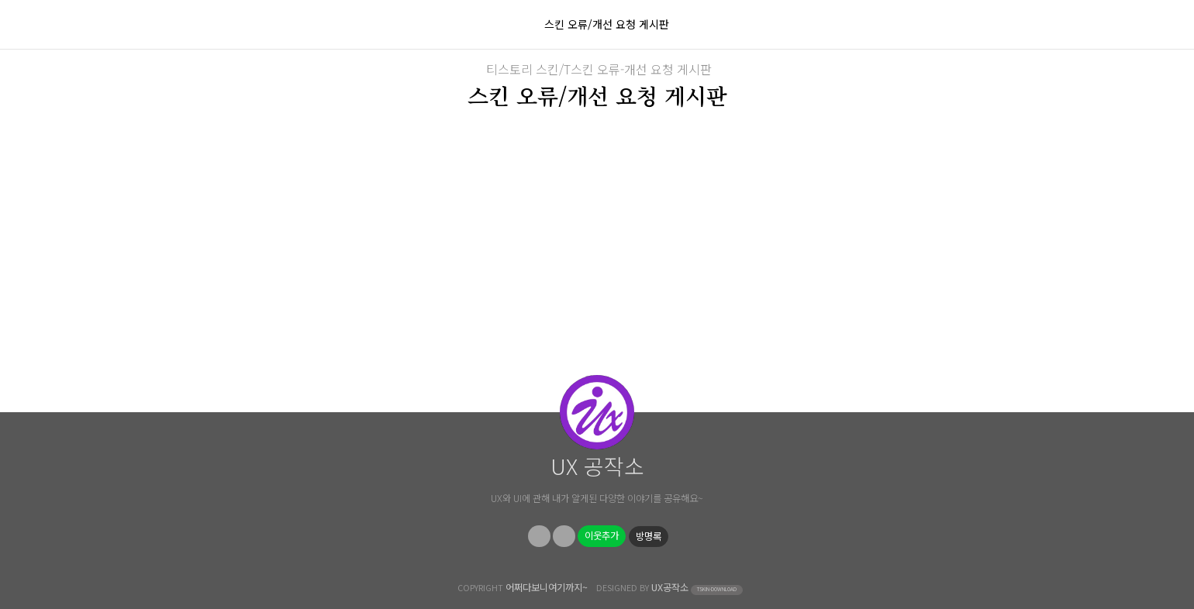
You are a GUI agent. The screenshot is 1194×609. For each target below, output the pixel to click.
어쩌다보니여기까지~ (547, 587)
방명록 (648, 536)
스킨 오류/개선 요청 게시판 (606, 24)
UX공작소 (669, 587)
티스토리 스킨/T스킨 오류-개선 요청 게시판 (599, 69)
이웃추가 (602, 535)
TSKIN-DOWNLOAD (717, 589)
